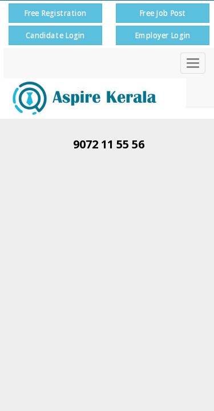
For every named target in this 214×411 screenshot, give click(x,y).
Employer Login (162, 35)
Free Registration (55, 12)
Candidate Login (55, 35)
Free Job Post (162, 12)
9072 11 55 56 (108, 144)
